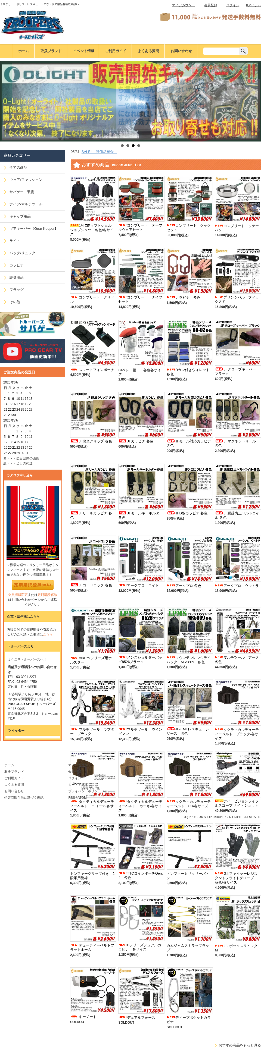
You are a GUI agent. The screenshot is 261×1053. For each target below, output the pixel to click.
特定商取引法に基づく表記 (24, 798)
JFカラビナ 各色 (135, 441)
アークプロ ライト (138, 585)
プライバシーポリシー (84, 791)
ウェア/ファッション (26, 180)
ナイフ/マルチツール (26, 204)
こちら (48, 634)
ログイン (232, 5)
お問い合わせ (181, 51)
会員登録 (210, 5)
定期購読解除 (47, 595)
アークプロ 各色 (184, 586)
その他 (15, 302)
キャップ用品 (20, 216)
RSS (71, 798)
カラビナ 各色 (183, 298)
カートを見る (78, 785)
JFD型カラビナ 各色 (187, 513)
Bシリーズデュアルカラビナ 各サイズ (139, 947)
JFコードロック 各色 (91, 585)
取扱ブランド (51, 51)
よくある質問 (148, 51)
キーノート (83, 1017)
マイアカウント (183, 5)
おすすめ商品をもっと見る (240, 1045)
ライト (15, 241)
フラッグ (17, 290)
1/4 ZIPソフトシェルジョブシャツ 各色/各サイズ (92, 230)
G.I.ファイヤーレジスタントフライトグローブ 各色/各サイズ (236, 878)
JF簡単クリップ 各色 (91, 441)
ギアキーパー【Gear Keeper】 (34, 229)
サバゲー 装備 (22, 192)
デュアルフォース (136, 1018)
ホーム (23, 51)
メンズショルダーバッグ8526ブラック (140, 659)
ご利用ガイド (115, 51)
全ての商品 (18, 167)
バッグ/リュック (22, 253)
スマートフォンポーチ (92, 370)
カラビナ (17, 265)
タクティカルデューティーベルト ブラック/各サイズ (237, 734)
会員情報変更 (18, 595)
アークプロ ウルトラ (237, 586)
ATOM (82, 798)
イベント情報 (83, 51)
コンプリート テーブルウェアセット (140, 227)
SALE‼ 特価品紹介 (99, 152)
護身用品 (17, 277)
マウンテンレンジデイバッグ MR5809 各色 (189, 660)
